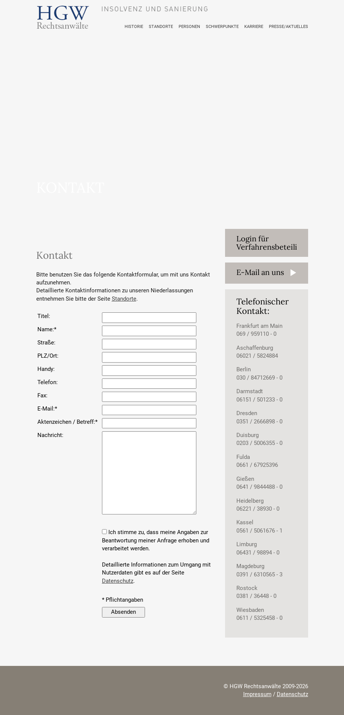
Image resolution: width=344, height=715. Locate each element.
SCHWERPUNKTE (229, 27)
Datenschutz (117, 581)
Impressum (257, 694)
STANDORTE (173, 27)
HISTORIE (148, 27)
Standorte (124, 298)
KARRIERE (258, 27)
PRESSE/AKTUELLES (290, 27)
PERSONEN (199, 27)
